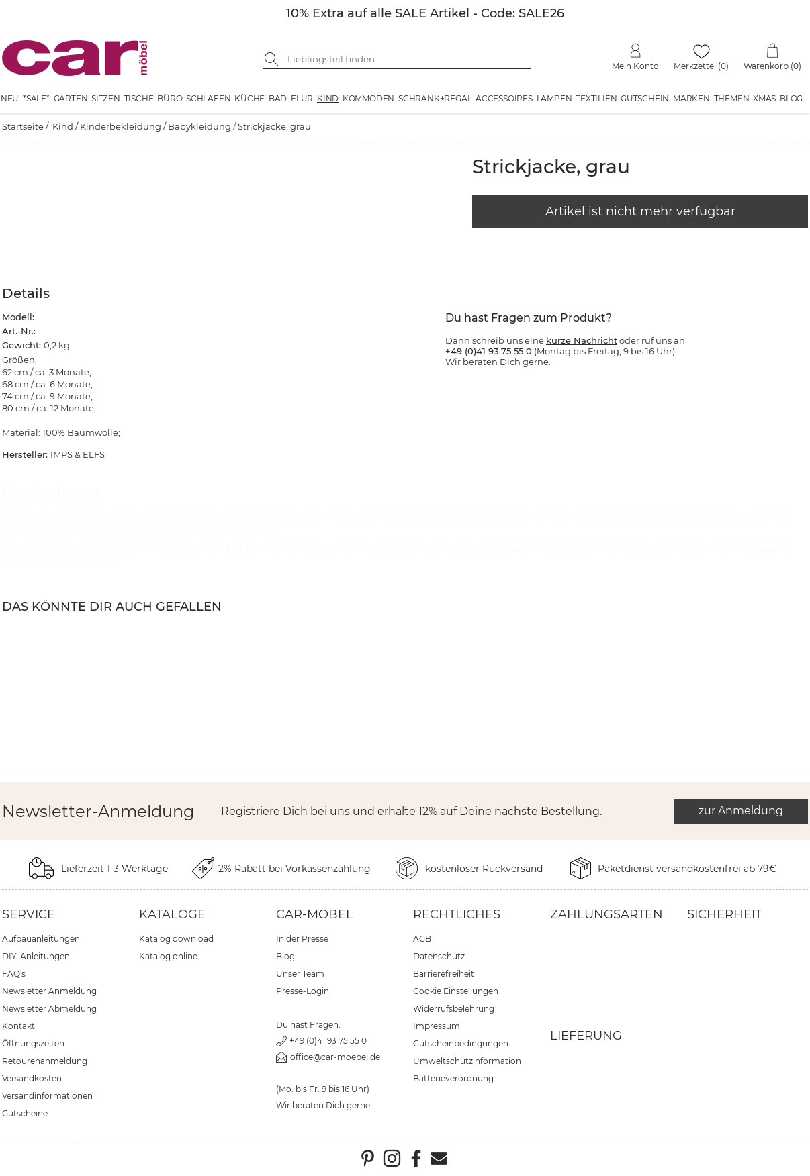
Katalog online (168, 956)
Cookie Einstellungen (455, 991)
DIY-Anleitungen (36, 956)
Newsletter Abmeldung (49, 1008)
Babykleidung (199, 126)
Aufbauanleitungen (41, 939)
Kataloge (172, 914)
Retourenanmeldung (44, 1061)
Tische (139, 98)
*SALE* (36, 98)
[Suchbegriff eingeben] (407, 59)
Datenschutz (439, 956)
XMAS (764, 98)
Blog (791, 98)
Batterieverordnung (453, 1078)
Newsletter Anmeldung (49, 991)
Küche (249, 98)
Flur (302, 98)
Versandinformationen (47, 1096)
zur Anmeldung (741, 810)
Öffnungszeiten (33, 1043)
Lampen (554, 98)
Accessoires (504, 98)
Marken (691, 98)
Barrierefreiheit (443, 974)
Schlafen (208, 98)
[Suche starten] (273, 59)
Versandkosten (32, 1078)
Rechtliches (456, 914)
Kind (328, 98)
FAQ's (14, 974)
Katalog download (176, 939)
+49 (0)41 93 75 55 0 (328, 1041)
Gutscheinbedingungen (460, 1043)
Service (28, 914)
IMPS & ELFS (229, 547)
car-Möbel (314, 914)
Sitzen (105, 98)
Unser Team (300, 974)
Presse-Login (302, 991)
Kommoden (368, 98)
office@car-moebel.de (335, 1057)
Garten (71, 98)
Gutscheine (25, 1113)
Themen (732, 98)
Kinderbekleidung (120, 126)
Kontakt (18, 1026)
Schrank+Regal (434, 98)
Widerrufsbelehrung (453, 1008)
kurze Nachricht (581, 340)
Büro (169, 98)
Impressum (436, 1026)
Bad (278, 98)
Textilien (596, 98)
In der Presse (302, 939)
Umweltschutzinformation (467, 1061)
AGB (422, 939)
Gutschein (645, 98)
